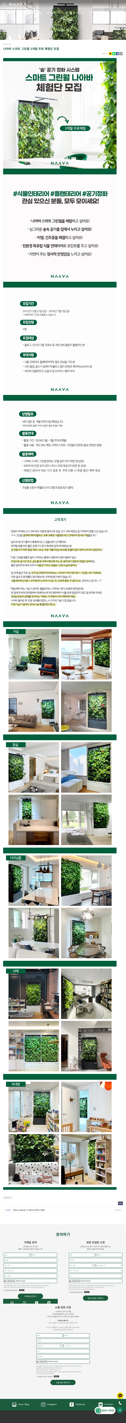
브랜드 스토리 (30, 12)
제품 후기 (92, 12)
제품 (40, 12)
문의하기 (117, 12)
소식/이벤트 (80, 12)
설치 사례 (68, 12)
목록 (120, 1203)
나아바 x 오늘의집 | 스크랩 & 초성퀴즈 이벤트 (29, 1210)
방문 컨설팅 (104, 12)
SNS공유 (7, 1198)
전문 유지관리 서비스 (53, 12)
